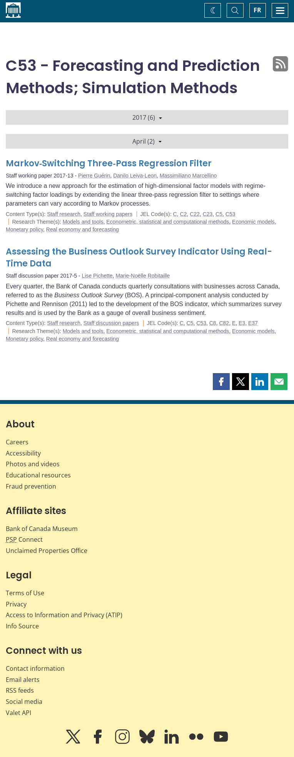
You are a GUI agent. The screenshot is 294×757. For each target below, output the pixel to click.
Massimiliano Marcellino (188, 176)
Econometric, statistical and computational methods (167, 222)
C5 (218, 214)
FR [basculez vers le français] (257, 10)
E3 (242, 323)
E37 (253, 323)
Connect (24, 539)
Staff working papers (108, 214)
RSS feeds (20, 690)
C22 (195, 214)
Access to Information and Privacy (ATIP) (64, 615)
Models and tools (83, 222)
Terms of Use (25, 593)
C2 (183, 214)
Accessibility (23, 453)
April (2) (147, 141)
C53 (231, 214)
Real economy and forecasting (82, 229)
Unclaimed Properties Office (46, 550)
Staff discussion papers (111, 323)
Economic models (253, 222)
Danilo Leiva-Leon (135, 176)
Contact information (35, 668)
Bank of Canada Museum (42, 528)
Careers (17, 442)
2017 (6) (147, 117)
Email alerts (23, 679)
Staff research (63, 214)
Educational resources (38, 475)
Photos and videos (33, 464)
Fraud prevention (31, 486)
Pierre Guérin (94, 176)
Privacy (16, 604)
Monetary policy (24, 229)
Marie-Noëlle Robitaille (142, 276)
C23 (208, 214)
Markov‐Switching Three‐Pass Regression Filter (109, 163)
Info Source (22, 626)
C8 (212, 323)
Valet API (18, 712)
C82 (224, 323)
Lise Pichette (97, 276)
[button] (221, 381)
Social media (24, 701)
